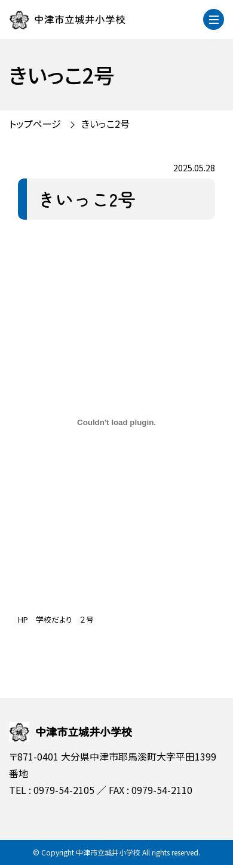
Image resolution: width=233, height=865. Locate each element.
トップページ (35, 123)
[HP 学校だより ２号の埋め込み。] (116, 423)
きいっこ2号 (105, 123)
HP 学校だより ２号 (56, 619)
